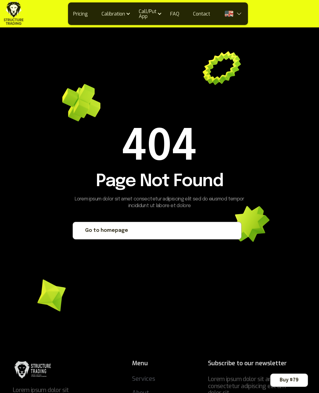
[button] (118, 13)
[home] (13, 13)
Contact (201, 14)
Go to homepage (106, 230)
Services (143, 379)
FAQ (174, 14)
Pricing (80, 14)
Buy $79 (289, 380)
